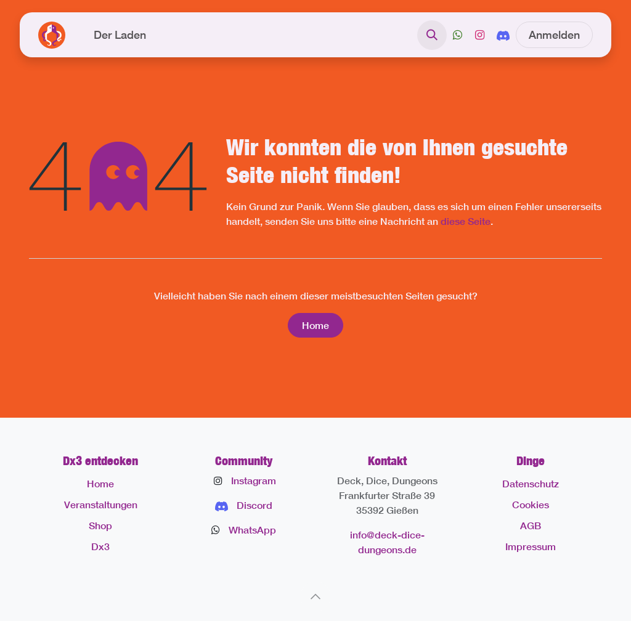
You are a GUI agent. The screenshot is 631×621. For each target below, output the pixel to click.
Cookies (530, 504)
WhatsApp (252, 529)
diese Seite (466, 221)
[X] (457, 35)
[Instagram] (479, 35)
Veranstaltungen (100, 504)
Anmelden (554, 34)
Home (315, 325)
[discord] (503, 34)
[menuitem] (120, 35)
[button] (432, 35)
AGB (530, 525)
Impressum (530, 546)
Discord (254, 505)
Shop (100, 525)
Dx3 (100, 546)
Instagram (253, 480)
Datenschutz (530, 483)
